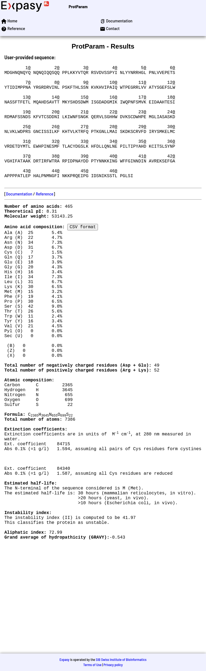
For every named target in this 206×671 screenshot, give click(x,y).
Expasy (64, 659)
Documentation (19, 219)
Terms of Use (92, 665)
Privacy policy (113, 665)
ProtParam (78, 6)
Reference (44, 219)
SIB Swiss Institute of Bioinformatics (121, 659)
